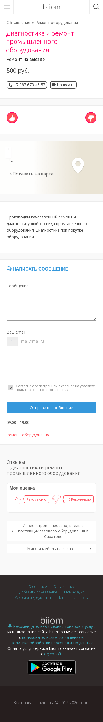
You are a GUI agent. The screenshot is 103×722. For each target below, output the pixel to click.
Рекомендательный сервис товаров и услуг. (51, 626)
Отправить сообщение (51, 407)
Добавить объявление (38, 592)
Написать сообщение (37, 269)
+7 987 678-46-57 (29, 84)
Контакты (80, 597)
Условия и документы (33, 597)
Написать (63, 84)
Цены (62, 597)
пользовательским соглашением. (53, 637)
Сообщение (18, 285)
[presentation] (48, 365)
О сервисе (38, 586)
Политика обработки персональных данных (51, 642)
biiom (51, 7)
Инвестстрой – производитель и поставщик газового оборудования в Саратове (53, 531)
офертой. (53, 653)
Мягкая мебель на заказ (50, 548)
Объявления (18, 22)
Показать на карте (33, 174)
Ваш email (16, 332)
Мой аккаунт (74, 592)
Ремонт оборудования (56, 22)
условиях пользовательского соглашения (55, 388)
